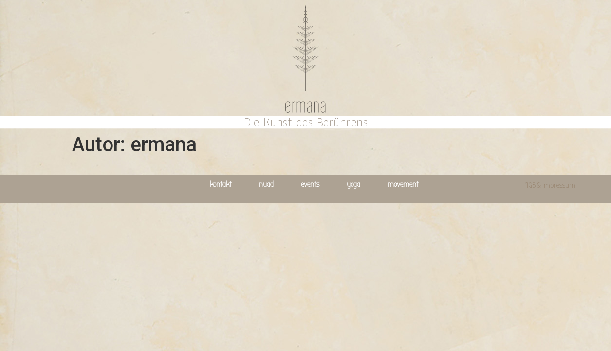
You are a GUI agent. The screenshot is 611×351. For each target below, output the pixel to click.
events (310, 184)
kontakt (221, 184)
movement (403, 184)
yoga (353, 184)
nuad (266, 184)
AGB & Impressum (549, 185)
